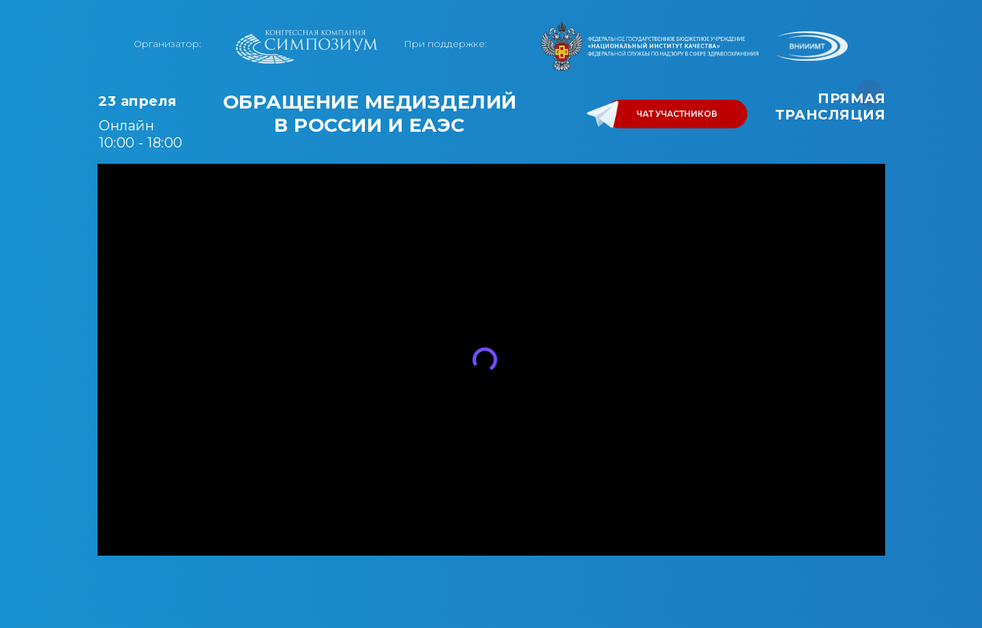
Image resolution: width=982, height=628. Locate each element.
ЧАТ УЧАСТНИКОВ (676, 114)
